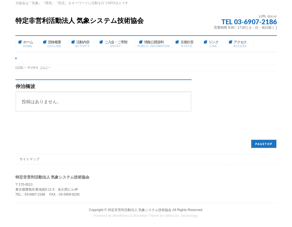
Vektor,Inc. (173, 216)
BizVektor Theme (146, 216)
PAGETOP (263, 144)
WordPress (121, 216)
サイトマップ (29, 159)
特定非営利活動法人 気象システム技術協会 (79, 20)
